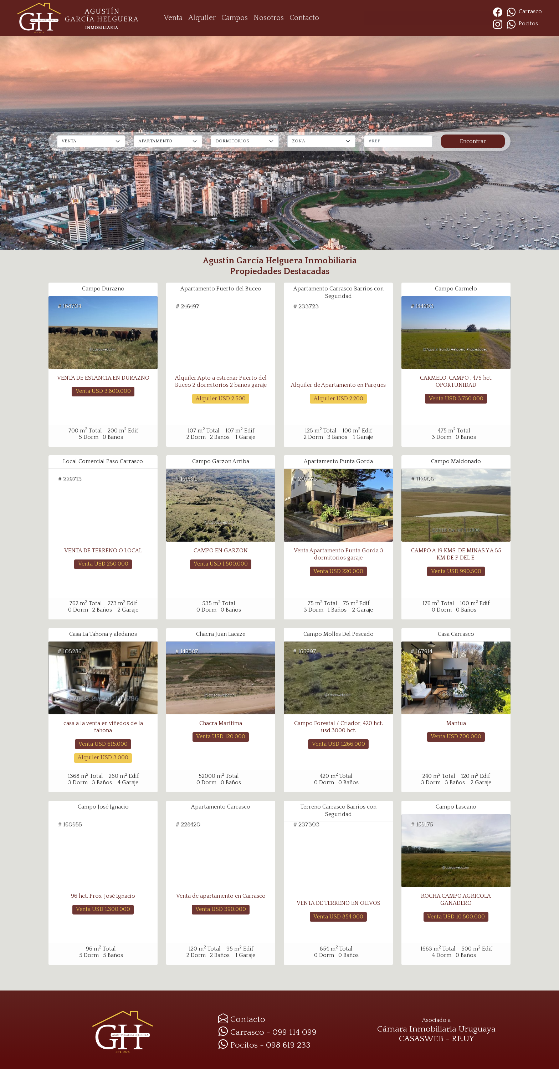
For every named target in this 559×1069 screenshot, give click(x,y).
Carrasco (524, 12)
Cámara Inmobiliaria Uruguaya (436, 1029)
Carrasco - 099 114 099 (267, 1032)
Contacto (304, 18)
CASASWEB (421, 1038)
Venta (173, 18)
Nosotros (268, 18)
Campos (234, 18)
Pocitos (521, 24)
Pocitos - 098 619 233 (264, 1045)
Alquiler (202, 18)
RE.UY (463, 1038)
